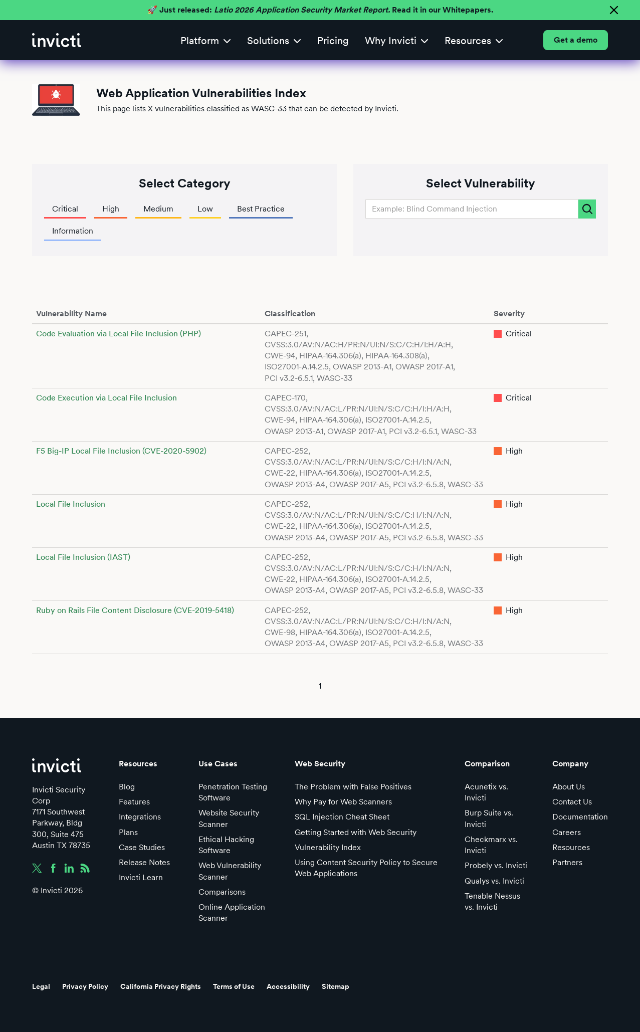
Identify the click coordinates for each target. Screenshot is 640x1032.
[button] (205, 40)
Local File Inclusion (70, 504)
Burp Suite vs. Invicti (489, 818)
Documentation (580, 816)
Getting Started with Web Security (355, 832)
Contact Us (572, 801)
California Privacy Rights (160, 986)
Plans (128, 832)
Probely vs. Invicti (496, 865)
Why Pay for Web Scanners (343, 801)
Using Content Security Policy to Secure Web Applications (366, 868)
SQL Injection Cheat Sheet (342, 816)
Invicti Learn (141, 877)
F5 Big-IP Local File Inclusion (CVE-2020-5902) (121, 451)
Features (134, 801)
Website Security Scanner (228, 818)
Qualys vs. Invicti (494, 881)
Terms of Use (234, 986)
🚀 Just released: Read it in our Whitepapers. (320, 10)
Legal (41, 986)
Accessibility (288, 986)
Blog (127, 786)
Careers (566, 832)
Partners (567, 862)
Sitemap (335, 986)
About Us (568, 786)
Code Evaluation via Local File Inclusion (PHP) (118, 333)
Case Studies (142, 847)
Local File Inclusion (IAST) (83, 557)
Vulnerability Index (328, 847)
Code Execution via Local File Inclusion (106, 397)
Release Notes (144, 862)
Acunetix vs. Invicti (486, 792)
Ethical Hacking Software (226, 845)
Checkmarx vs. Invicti (491, 845)
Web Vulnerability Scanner (229, 871)
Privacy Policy (85, 986)
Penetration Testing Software (232, 792)
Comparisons (222, 892)
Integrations (140, 816)
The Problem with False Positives (353, 786)
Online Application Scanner (231, 912)
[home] (56, 40)
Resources (571, 847)
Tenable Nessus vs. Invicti (492, 901)
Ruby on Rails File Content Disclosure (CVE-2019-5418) (135, 610)
